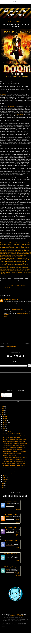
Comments (4, 396)
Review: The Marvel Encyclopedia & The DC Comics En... (15, 451)
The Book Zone (15, 614)
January (5, 481)
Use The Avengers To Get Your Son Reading (12, 459)
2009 (3, 487)
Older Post (26, 343)
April (4, 475)
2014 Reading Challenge (10, 540)
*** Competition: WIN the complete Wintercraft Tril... (13, 461)
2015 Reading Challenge (10, 527)
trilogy (11, 106)
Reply (5, 305)
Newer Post (5, 343)
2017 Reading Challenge (10, 501)
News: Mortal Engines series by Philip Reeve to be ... (14, 447)
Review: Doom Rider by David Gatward (11, 437)
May (4, 430)
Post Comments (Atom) (11, 346)
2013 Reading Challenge (10, 553)
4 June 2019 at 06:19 (13, 299)
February (5, 479)
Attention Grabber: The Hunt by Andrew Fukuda (12, 467)
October (5, 420)
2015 (3, 408)
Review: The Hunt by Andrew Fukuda (10, 473)
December (5, 416)
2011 (3, 483)
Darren (7, 503)
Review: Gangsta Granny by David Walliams (12, 453)
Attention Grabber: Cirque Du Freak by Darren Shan (13, 463)
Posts (3, 393)
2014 (3, 410)
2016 (3, 406)
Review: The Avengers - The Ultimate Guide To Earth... (14, 457)
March (4, 477)
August (4, 424)
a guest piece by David (18, 114)
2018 (3, 405)
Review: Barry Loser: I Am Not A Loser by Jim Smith (13, 445)
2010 (3, 485)
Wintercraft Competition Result (9, 455)
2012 (3, 414)
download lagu (26, 303)
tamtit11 (6, 299)
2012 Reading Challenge (10, 566)
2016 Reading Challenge (10, 514)
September (5, 422)
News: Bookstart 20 (6, 469)
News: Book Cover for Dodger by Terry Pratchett (13, 471)
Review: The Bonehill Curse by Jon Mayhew (12, 449)
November (5, 418)
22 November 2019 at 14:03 (16, 309)
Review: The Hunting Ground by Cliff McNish (12, 433)
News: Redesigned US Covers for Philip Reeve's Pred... (14, 435)
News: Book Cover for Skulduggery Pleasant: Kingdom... (14, 439)
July (4, 426)
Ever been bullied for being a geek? (10, 431)
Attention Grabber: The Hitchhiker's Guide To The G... (14, 441)
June (4, 428)
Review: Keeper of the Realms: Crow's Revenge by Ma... (14, 443)
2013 (3, 412)
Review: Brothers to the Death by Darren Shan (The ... (14, 465)
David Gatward (3, 94)
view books (18, 509)
